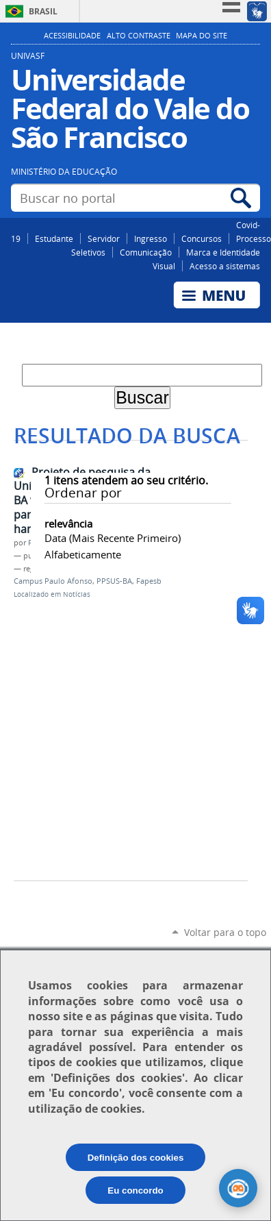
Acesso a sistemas (225, 265)
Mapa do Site (201, 35)
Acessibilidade (72, 35)
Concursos (201, 238)
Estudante (54, 238)
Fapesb (149, 581)
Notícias (76, 594)
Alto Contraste (138, 35)
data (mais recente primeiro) (112, 538)
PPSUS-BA (114, 581)
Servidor (104, 238)
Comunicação (146, 252)
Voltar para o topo (225, 932)
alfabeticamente (82, 554)
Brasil (43, 11)
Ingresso (150, 238)
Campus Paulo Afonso (53, 581)
